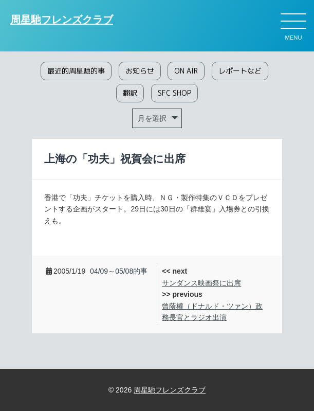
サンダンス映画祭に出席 (201, 283)
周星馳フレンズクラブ (61, 20)
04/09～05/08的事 (118, 271)
